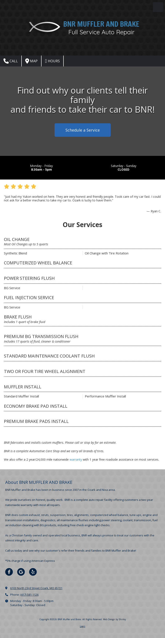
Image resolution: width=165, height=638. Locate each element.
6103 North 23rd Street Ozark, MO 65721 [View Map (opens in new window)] (36, 588)
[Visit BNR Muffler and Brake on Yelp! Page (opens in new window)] (33, 572)
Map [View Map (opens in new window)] (31, 61)
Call (10, 61)
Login (82, 626)
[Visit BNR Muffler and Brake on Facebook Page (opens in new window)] (9, 572)
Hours (52, 61)
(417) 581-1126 (29, 595)
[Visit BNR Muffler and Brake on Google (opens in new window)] (21, 572)
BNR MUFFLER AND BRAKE (101, 24)
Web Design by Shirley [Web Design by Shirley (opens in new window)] (114, 619)
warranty (76, 459)
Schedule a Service (82, 130)
